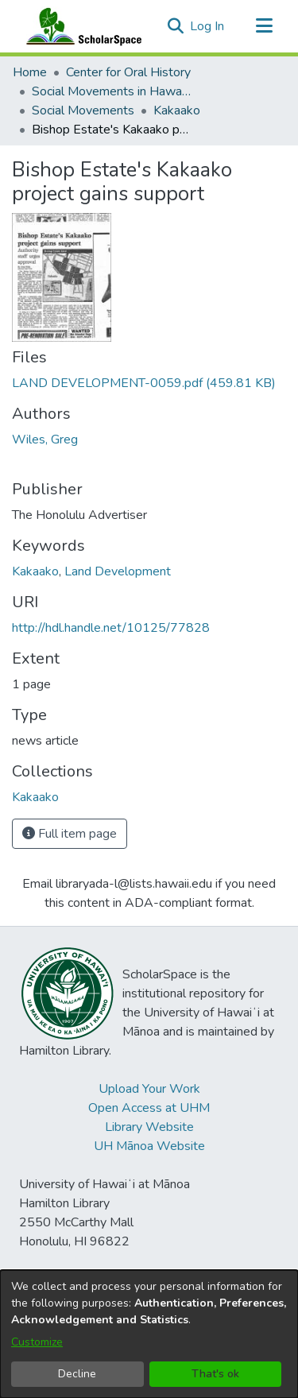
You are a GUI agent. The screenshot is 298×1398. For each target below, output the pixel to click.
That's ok (215, 1373)
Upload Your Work (149, 1089)
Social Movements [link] (83, 110)
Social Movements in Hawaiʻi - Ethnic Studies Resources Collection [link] (111, 91)
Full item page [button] (69, 833)
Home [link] (30, 72)
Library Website (149, 1127)
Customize (37, 1342)
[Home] (80, 26)
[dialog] (149, 1334)
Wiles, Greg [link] (45, 439)
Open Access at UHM (149, 1108)
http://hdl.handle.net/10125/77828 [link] (111, 628)
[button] (175, 26)
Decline (77, 1373)
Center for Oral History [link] (128, 72)
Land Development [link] (117, 571)
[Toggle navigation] (264, 26)
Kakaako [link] (176, 110)
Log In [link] (208, 26)
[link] (144, 383)
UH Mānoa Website (149, 1146)
